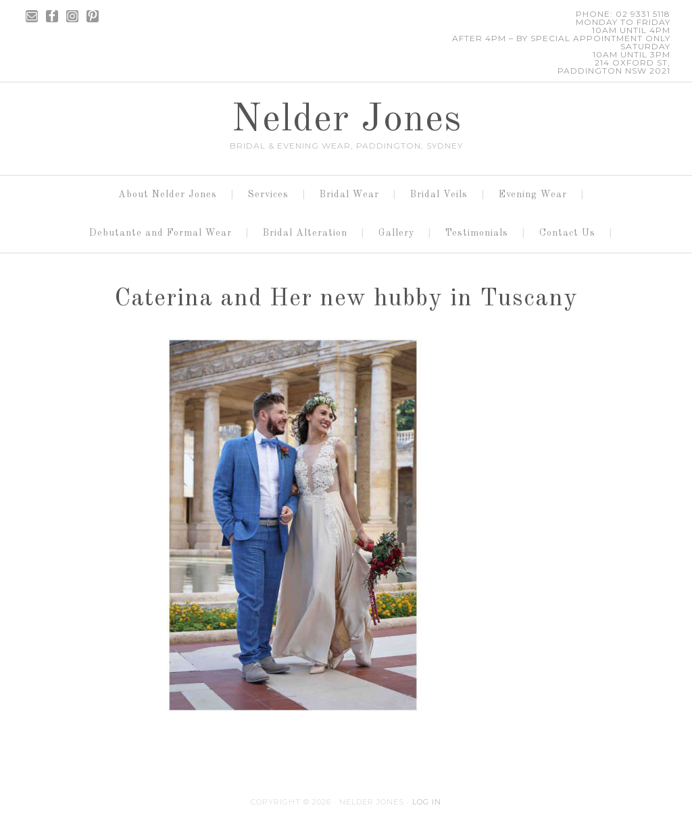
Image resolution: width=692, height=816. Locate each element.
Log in (426, 802)
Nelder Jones (346, 120)
